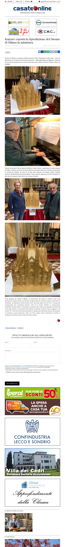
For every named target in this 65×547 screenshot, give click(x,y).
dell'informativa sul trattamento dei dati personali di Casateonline (21, 367)
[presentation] (16, 377)
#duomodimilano (11, 328)
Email (35, 342)
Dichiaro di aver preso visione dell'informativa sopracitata (23, 372)
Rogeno (8, 52)
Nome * (7, 342)
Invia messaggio (12, 383)
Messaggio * (8, 350)
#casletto (20, 328)
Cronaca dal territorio (12, 45)
